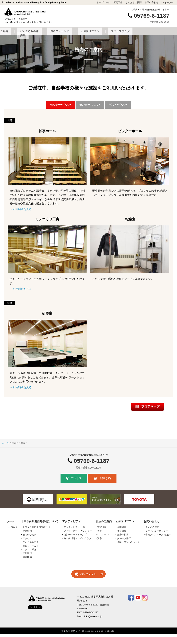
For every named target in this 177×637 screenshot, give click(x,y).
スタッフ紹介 (29, 552)
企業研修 (121, 530)
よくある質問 (152, 530)
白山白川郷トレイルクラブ (77, 541)
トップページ (103, 2)
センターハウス (89, 107)
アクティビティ (53, 33)
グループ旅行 (124, 541)
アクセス (74, 481)
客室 (99, 533)
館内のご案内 (29, 537)
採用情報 (27, 556)
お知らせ (12, 530)
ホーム (5, 446)
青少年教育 (122, 537)
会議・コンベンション (128, 544)
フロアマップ (147, 409)
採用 (90, 38)
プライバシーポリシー (156, 533)
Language (167, 2)
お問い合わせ (151, 2)
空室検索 (101, 530)
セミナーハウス (60, 107)
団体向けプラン (143, 33)
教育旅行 (121, 533)
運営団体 (118, 2)
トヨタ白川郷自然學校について (21, 33)
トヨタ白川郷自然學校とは (36, 530)
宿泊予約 (102, 481)
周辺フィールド (120, 33)
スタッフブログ (166, 33)
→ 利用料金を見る (21, 211)
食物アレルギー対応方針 (158, 537)
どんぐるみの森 (97, 33)
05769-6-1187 (151, 16)
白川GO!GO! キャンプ (75, 537)
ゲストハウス (118, 107)
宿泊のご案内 (75, 33)
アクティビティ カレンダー (78, 533)
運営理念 (27, 533)
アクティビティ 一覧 (74, 530)
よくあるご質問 (134, 2)
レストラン (103, 537)
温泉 (99, 541)
